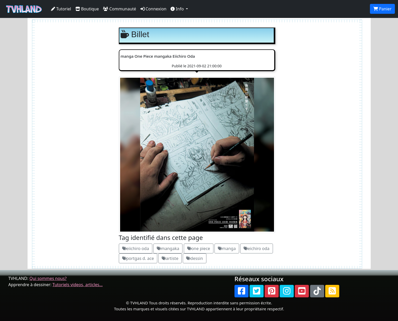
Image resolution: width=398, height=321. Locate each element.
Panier (382, 9)
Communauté (119, 9)
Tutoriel (61, 9)
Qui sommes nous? (48, 278)
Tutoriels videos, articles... (78, 284)
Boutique (87, 9)
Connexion (153, 9)
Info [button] (178, 9)
